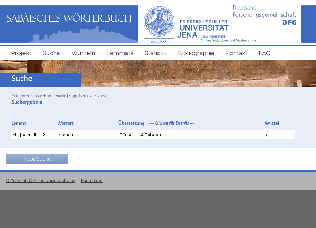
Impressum (92, 180)
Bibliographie (196, 52)
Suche (51, 52)
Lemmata (119, 52)
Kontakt (236, 52)
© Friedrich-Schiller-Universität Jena (40, 180)
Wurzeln (83, 52)
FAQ (264, 52)
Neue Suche (37, 159)
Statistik (156, 52)
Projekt (21, 52)
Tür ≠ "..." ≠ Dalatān (140, 135)
